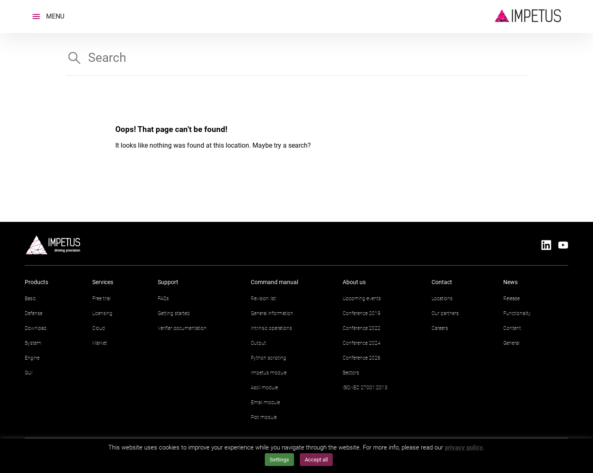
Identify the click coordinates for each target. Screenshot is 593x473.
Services (102, 282)
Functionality (517, 313)
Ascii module (264, 388)
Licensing (102, 313)
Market (99, 343)
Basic (30, 298)
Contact (442, 282)
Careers (440, 328)
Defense (33, 313)
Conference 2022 (362, 328)
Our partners (445, 313)
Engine (32, 358)
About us (354, 282)
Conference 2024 (362, 343)
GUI (29, 373)
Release (511, 298)
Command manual (274, 282)
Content (512, 328)
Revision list (263, 298)
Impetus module (269, 373)
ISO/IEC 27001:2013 (365, 388)
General (511, 343)
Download (36, 328)
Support (168, 282)
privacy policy (464, 447)
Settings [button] (279, 460)
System (33, 343)
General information (272, 313)
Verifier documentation (182, 328)
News (510, 282)
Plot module (264, 417)
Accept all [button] (316, 460)
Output (258, 343)
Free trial (101, 298)
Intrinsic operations (271, 328)
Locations (442, 298)
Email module (265, 402)
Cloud (98, 328)
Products (36, 282)
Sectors (351, 373)
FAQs (163, 298)
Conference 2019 (362, 313)
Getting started (174, 313)
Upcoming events (362, 298)
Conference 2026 (362, 358)
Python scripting (268, 358)
